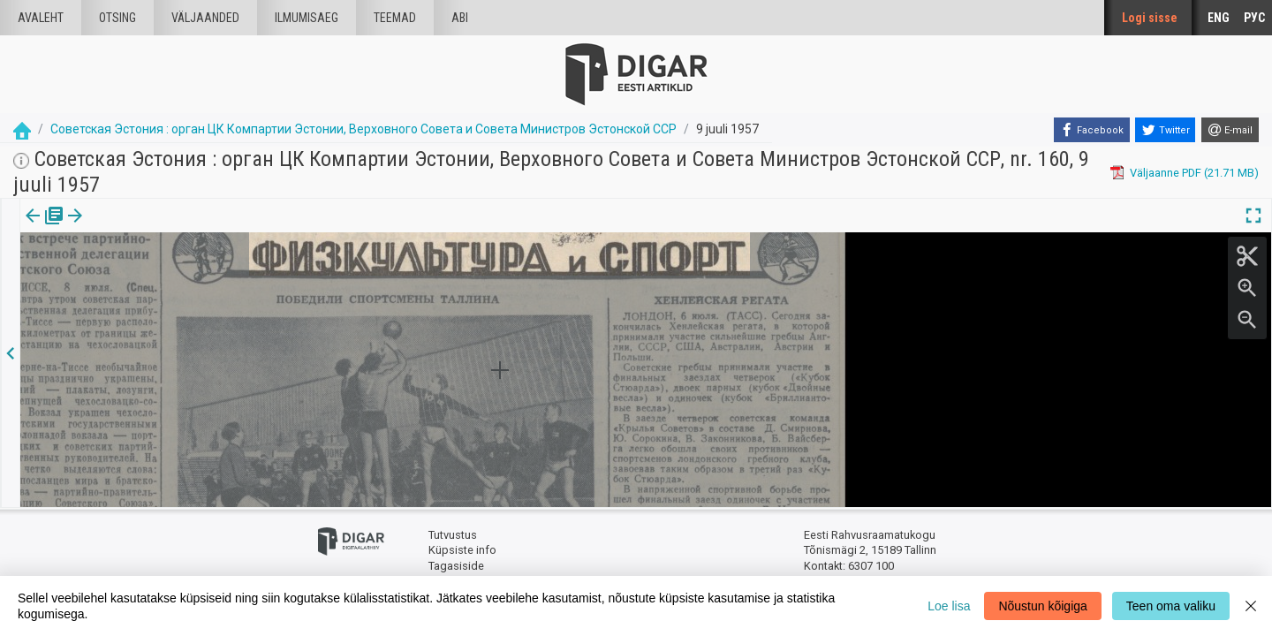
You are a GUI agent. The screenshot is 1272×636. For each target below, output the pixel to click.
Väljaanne (44, 228)
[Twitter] (1165, 129)
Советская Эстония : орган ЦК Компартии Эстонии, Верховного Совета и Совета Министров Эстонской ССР (363, 129)
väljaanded (205, 18)
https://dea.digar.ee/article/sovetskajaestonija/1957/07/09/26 (180, 276)
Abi (459, 18)
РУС (1254, 18)
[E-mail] (1230, 129)
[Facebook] (1092, 129)
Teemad (395, 18)
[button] (151, 227)
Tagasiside (456, 565)
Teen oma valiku (1170, 606)
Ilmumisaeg (306, 18)
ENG (1219, 18)
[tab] (44, 228)
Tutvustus (452, 534)
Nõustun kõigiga (1042, 606)
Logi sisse (1149, 18)
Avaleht (41, 18)
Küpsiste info (462, 549)
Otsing (117, 18)
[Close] (1250, 606)
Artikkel (123, 228)
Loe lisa (949, 606)
